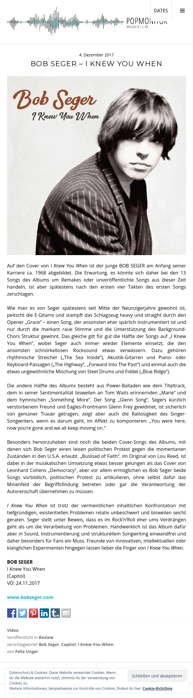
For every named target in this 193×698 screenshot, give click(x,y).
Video (13, 630)
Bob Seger (49, 644)
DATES (163, 10)
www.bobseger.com (30, 597)
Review (46, 637)
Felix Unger (26, 651)
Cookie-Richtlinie (157, 688)
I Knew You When (95, 644)
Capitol (68, 644)
